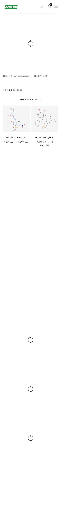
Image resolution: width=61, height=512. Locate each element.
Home (6, 76)
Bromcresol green (44, 137)
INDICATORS (40, 76)
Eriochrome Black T (16, 137)
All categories (21, 76)
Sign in (42, 6)
